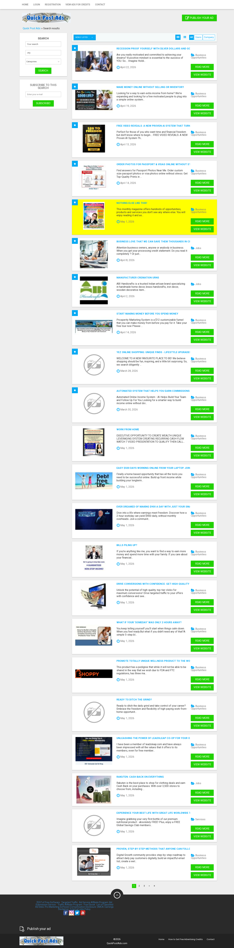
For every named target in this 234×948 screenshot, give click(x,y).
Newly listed (85, 37)
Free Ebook (89, 904)
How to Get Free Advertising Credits (185, 939)
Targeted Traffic (69, 902)
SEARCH (43, 70)
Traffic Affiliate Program (70, 904)
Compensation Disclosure (83, 907)
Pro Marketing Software (57, 907)
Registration (53, 4)
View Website (202, 74)
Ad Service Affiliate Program (93, 902)
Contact (100, 4)
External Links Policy (80, 909)
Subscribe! (43, 103)
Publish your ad (199, 18)
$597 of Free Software (48, 902)
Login (36, 4)
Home (25, 4)
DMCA (100, 907)
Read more (202, 66)
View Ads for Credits (77, 4)
